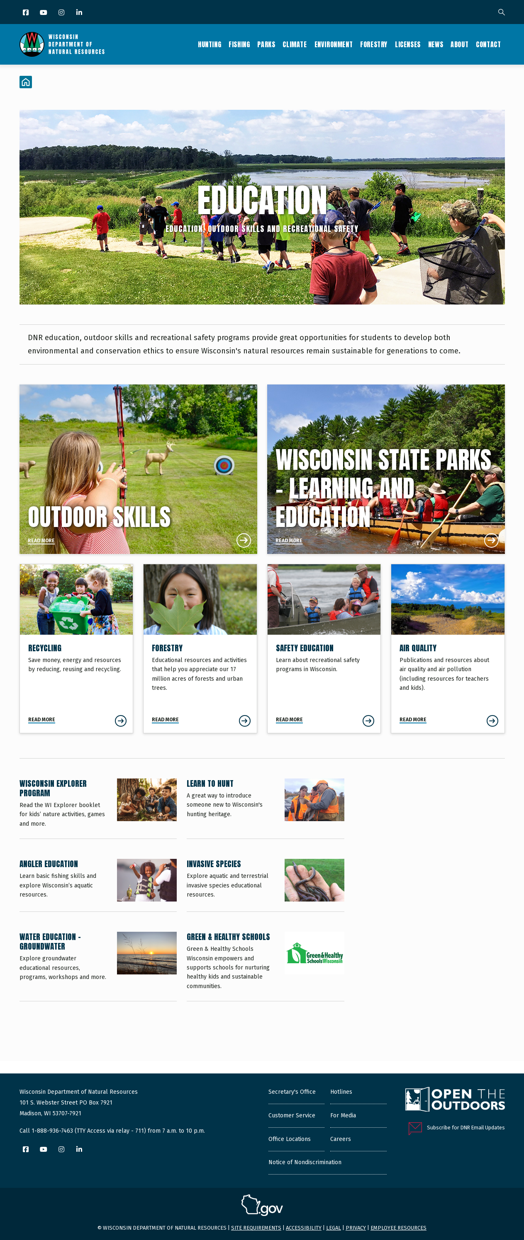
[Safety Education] (324, 648)
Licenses (408, 44)
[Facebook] (26, 13)
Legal (333, 1228)
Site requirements (256, 1228)
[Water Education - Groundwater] (98, 966)
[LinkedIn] (80, 13)
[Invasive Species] (265, 885)
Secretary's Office (292, 1091)
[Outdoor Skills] (138, 469)
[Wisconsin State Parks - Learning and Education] (386, 469)
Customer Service (291, 1115)
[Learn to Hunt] (265, 808)
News (435, 44)
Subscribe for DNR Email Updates (466, 1127)
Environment (333, 44)
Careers (340, 1139)
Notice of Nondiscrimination (304, 1162)
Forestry (374, 44)
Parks (266, 44)
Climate (295, 44)
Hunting (209, 44)
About (459, 44)
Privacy (356, 1228)
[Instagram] (62, 13)
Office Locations (289, 1139)
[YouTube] (44, 13)
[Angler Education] (98, 885)
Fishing (239, 44)
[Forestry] (200, 648)
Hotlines (341, 1091)
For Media (343, 1115)
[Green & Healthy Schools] (265, 966)
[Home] (25, 82)
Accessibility (304, 1228)
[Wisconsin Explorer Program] (98, 808)
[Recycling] (76, 648)
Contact (488, 44)
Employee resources (398, 1228)
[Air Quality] (448, 648)
